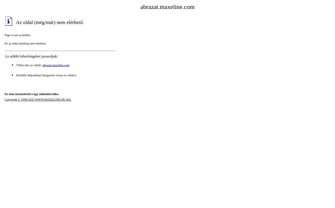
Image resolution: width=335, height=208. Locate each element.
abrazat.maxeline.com (56, 65)
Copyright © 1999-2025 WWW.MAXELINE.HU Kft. (38, 99)
